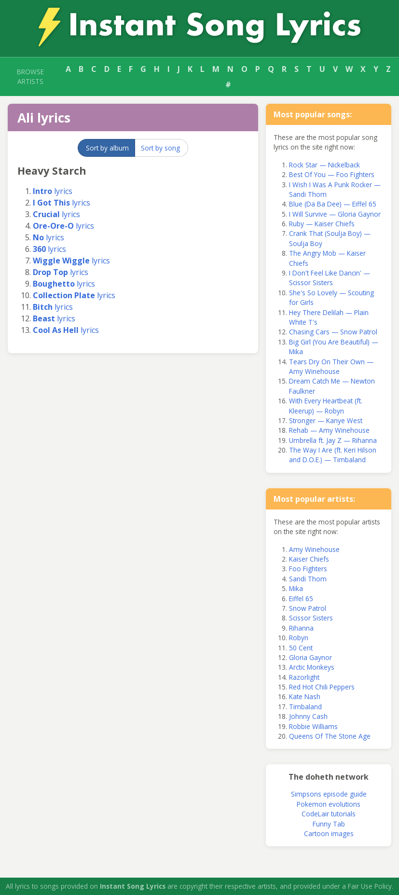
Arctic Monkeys (311, 667)
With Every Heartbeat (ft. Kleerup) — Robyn (325, 405)
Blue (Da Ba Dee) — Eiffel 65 (332, 203)
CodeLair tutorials (329, 813)
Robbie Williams (313, 726)
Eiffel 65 (301, 598)
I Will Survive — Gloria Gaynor (335, 214)
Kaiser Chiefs (309, 559)
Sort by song (160, 147)
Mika (296, 588)
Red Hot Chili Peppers (322, 686)
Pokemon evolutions (328, 804)
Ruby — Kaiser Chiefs (322, 223)
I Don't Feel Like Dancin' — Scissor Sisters (329, 277)
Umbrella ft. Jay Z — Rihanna (333, 440)
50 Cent (301, 647)
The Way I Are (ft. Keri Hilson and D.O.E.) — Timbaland (332, 454)
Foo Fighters (308, 568)
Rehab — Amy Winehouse (329, 430)
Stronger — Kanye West (325, 420)
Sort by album (107, 147)
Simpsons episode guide (329, 794)
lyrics (52, 191)
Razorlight (304, 677)
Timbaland (305, 706)
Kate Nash (304, 696)
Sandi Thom (308, 578)
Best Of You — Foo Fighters (331, 174)
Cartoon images (329, 833)
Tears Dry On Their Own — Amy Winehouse (331, 366)
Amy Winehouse (314, 549)
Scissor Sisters (311, 617)
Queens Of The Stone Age (330, 736)
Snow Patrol (307, 608)
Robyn (298, 637)
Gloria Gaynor (310, 657)
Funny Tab (329, 823)
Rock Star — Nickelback (324, 164)
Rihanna (301, 628)
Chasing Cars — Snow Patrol (333, 331)
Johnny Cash (308, 716)
